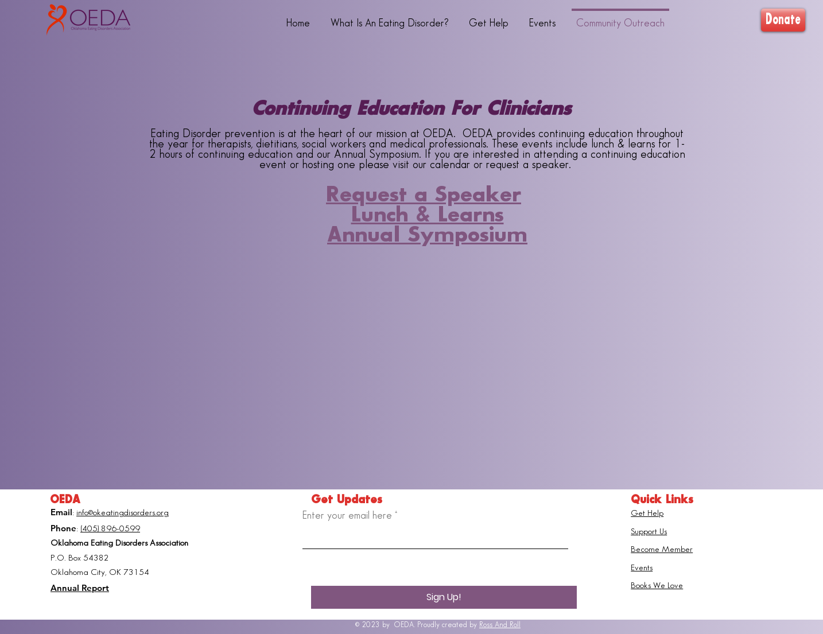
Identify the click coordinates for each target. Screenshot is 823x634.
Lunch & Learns (427, 215)
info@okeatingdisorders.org (122, 513)
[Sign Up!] (444, 597)
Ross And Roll (500, 624)
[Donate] (783, 20)
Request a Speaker (423, 195)
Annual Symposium (427, 235)
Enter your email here (347, 515)
